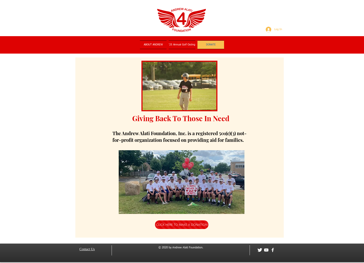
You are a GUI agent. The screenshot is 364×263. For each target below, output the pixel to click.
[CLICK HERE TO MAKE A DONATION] (181, 224)
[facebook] (272, 250)
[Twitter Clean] (259, 250)
